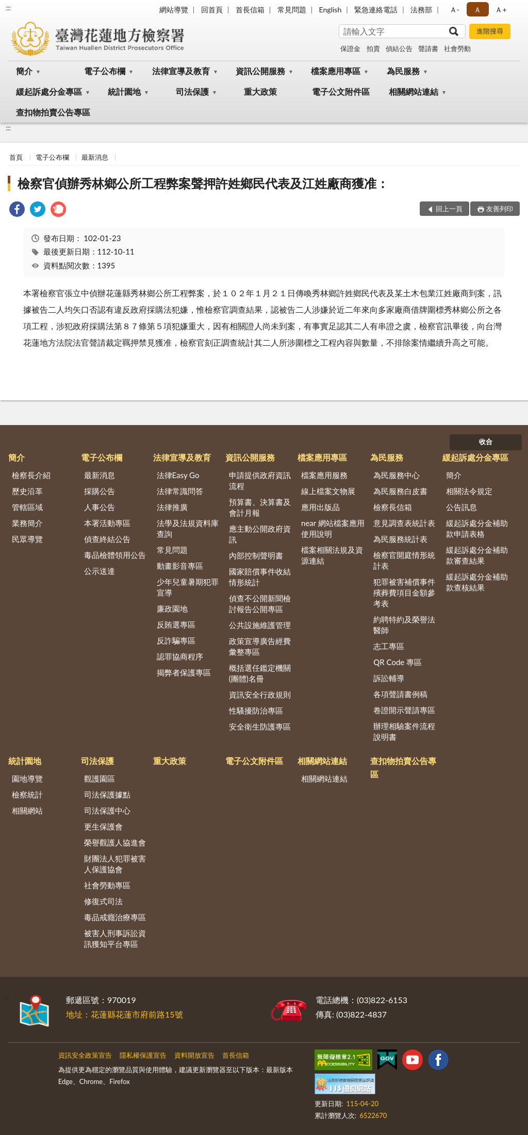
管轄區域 (27, 507)
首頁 (16, 157)
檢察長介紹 (31, 475)
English (330, 9)
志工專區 (388, 646)
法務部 (421, 9)
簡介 (24, 71)
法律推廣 (172, 507)
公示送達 (99, 570)
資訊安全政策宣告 (85, 1055)
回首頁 (212, 9)
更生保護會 (103, 826)
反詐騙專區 (176, 640)
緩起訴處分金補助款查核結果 (477, 582)
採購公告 (99, 491)
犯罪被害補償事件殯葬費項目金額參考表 (404, 592)
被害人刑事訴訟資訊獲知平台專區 (115, 938)
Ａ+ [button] (500, 9)
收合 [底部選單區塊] (485, 441)
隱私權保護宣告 (143, 1055)
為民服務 (403, 71)
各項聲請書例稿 (400, 694)
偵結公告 (399, 48)
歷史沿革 (27, 491)
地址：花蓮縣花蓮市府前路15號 (124, 1014)
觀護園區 (99, 778)
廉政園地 (172, 608)
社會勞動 (457, 48)
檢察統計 (27, 794)
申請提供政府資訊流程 (260, 480)
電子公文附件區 (341, 91)
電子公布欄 (104, 71)
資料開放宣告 (194, 1055)
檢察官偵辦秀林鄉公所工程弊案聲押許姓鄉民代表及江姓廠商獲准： (203, 183)
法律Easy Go (178, 475)
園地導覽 (27, 778)
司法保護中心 (107, 810)
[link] (17, 210)
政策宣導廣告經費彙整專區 (260, 646)
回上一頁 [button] (449, 209)
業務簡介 (27, 523)
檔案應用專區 (335, 71)
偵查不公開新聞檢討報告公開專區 (260, 604)
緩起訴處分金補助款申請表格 (477, 528)
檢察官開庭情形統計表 (404, 560)
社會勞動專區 (107, 885)
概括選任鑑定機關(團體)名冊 (260, 673)
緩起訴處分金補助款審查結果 (477, 555)
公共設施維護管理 (260, 625)
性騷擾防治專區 (256, 710)
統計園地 (124, 91)
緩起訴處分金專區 (49, 91)
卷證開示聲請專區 (404, 710)
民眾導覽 (27, 539)
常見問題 (291, 9)
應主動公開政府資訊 (260, 534)
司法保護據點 (107, 794)
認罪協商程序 (180, 656)
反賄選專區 (176, 624)
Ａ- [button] (454, 9)
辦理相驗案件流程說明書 (404, 731)
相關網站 (27, 810)
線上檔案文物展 (328, 491)
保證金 (350, 48)
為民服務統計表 (400, 539)
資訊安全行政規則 (260, 694)
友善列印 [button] (499, 209)
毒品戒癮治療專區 (115, 917)
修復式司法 (103, 901)
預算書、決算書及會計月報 (260, 507)
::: (8, 8)
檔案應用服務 (324, 475)
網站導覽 (173, 9)
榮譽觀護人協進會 (115, 842)
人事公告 (99, 507)
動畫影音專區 (180, 565)
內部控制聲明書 (256, 555)
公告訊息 (461, 507)
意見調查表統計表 (404, 523)
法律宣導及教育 (181, 71)
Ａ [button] (477, 9)
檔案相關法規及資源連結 (332, 555)
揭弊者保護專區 (184, 672)
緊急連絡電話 (376, 9)
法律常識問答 (180, 491)
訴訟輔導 (388, 678)
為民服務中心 (396, 475)
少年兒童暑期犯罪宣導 (188, 587)
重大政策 (260, 91)
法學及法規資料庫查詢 (188, 528)
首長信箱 (250, 9)
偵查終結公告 (107, 539)
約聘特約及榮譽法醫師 (404, 625)
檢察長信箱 (392, 507)
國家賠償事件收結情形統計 (260, 577)
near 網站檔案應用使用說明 (333, 528)
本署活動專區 (107, 523)
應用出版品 (320, 507)
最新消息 (94, 157)
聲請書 (428, 48)
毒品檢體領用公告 (115, 555)
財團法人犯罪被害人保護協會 (115, 864)
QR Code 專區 (397, 662)
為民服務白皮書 (400, 491)
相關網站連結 (413, 91)
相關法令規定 (469, 491)
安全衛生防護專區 (260, 726)
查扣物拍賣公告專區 (53, 112)
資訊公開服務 (260, 71)
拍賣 (373, 48)
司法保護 (192, 91)
